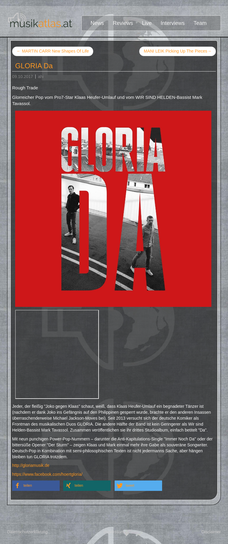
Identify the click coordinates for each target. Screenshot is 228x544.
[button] (36, 485)
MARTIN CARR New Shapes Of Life (53, 51)
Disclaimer (211, 531)
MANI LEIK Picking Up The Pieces (177, 51)
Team (200, 23)
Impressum (114, 531)
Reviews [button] (123, 23)
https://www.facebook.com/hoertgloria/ (47, 474)
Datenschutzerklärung (27, 531)
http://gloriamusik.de (30, 465)
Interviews (173, 23)
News (97, 23)
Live (147, 23)
